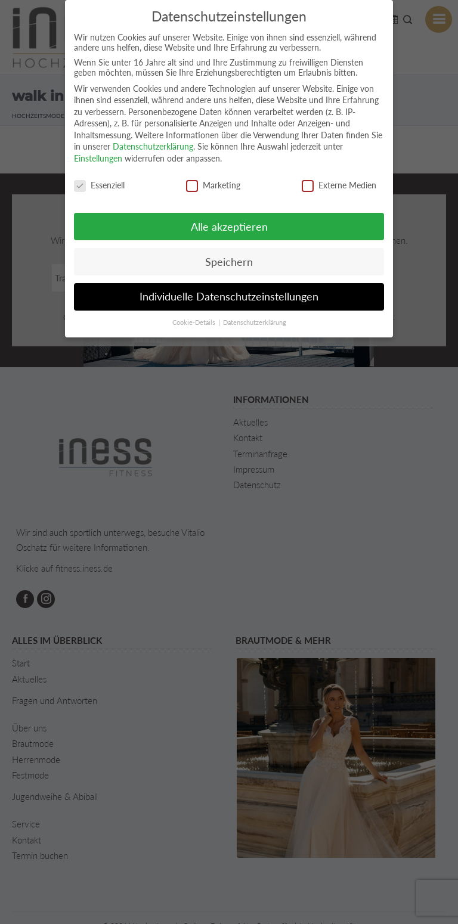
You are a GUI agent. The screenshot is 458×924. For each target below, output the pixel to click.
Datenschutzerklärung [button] (254, 322)
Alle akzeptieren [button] (229, 227)
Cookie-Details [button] (194, 322)
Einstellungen (98, 158)
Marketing (213, 185)
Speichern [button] (229, 262)
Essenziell (99, 185)
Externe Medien (339, 185)
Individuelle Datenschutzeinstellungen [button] (229, 296)
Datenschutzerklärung (153, 146)
